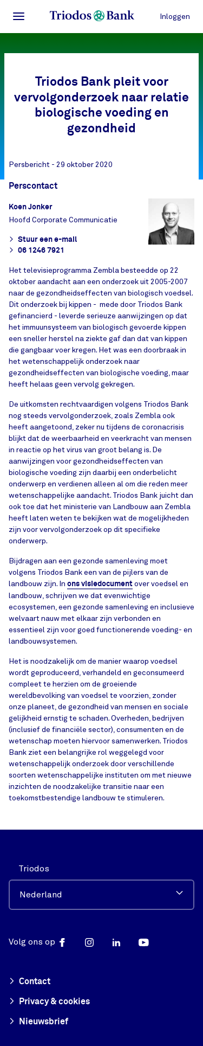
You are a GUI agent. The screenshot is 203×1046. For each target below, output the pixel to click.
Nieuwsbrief (38, 1022)
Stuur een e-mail (43, 239)
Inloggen (175, 16)
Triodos (33, 868)
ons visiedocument (100, 584)
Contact (29, 982)
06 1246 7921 (36, 250)
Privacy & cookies (49, 1002)
